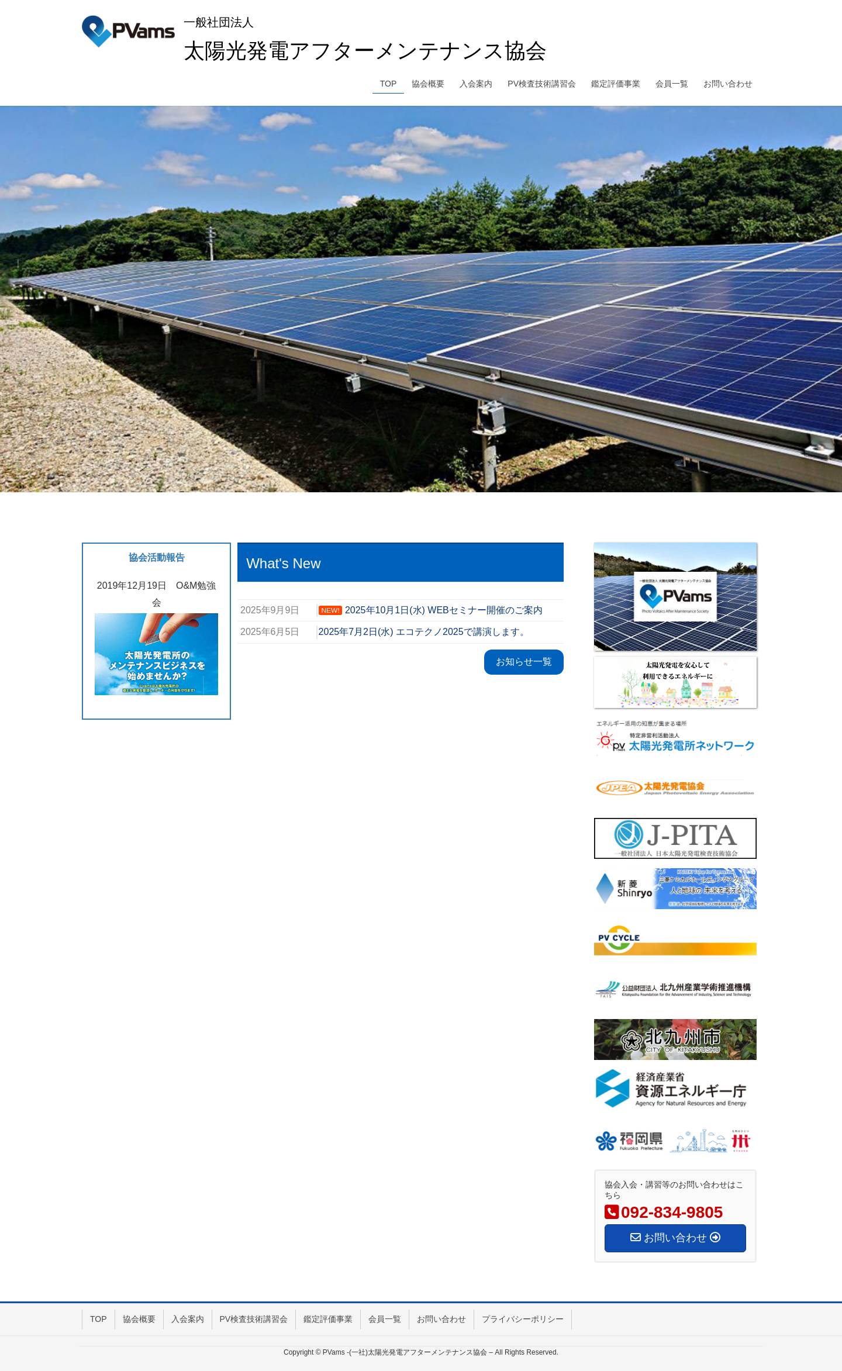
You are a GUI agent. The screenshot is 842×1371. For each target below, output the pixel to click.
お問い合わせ (441, 1319)
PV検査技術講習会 (254, 1319)
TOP (98, 1319)
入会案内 (187, 1319)
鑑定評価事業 (328, 1319)
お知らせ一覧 (524, 661)
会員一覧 (384, 1319)
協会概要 (139, 1319)
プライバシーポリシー (523, 1319)
